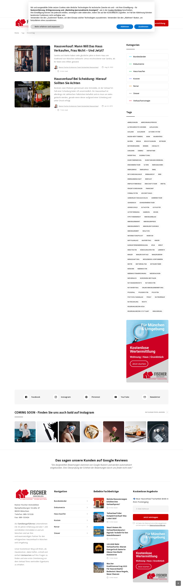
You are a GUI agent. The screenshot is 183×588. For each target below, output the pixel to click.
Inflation (146, 231)
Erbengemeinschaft (135, 179)
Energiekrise (132, 170)
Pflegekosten (143, 292)
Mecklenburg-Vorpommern (153, 259)
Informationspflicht (135, 236)
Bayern (130, 141)
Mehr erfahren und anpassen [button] (47, 581)
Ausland (131, 132)
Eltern (146, 165)
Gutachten (145, 207)
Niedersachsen (155, 273)
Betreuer (162, 141)
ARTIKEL (67, 23)
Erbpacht (148, 179)
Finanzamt (150, 188)
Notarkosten (150, 283)
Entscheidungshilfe (135, 174)
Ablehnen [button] (125, 581)
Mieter (130, 264)
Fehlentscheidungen (135, 188)
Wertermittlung (157, 23)
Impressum (133, 23)
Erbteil (163, 184)
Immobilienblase (150, 217)
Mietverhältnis (141, 264)
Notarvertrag (133, 288)
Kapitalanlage (133, 240)
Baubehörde (157, 136)
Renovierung (157, 311)
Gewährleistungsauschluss (138, 198)
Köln (153, 245)
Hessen (155, 212)
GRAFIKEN (88, 23)
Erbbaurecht (150, 174)
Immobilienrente (134, 226)
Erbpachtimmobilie (134, 184)
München (131, 269)
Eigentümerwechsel (135, 160)
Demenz (140, 151)
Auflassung (153, 127)
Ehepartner (151, 151)
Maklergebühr (157, 255)
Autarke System (154, 132)
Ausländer (141, 132)
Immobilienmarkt (134, 221)
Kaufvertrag (146, 240)
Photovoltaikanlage (135, 297)
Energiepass (144, 170)
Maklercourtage (142, 255)
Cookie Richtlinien (162, 583)
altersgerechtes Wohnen (137, 127)
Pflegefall (131, 292)
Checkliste (155, 146)
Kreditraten (132, 250)
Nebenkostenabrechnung (137, 273)
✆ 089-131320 (112, 23)
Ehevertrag (132, 155)
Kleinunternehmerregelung (138, 245)
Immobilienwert (133, 231)
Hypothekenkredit (134, 217)
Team (125, 23)
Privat (149, 297)
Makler (130, 255)
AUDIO (77, 23)
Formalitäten (133, 193)
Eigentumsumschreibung (154, 160)
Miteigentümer (155, 264)
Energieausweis (157, 165)
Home (17, 33)
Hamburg (146, 212)
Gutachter (157, 207)
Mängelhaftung (133, 259)
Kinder (157, 240)
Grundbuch (132, 203)
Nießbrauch (132, 278)
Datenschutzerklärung (157, 510)
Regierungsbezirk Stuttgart (138, 311)
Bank (148, 136)
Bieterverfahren (133, 146)
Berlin (138, 141)
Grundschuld (133, 207)
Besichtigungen (150, 141)
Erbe (159, 174)
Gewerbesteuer (156, 198)
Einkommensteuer (134, 165)
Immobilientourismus (151, 226)
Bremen (145, 146)
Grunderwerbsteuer (147, 203)
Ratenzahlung (133, 302)
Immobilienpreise (150, 221)
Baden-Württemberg (135, 136)
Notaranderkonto (135, 283)
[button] (54, 23)
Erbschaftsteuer (151, 184)
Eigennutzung (144, 155)
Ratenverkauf (160, 297)
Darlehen (131, 151)
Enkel (154, 170)
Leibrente (161, 250)
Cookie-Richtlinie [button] (115, 564)
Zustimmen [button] (143, 581)
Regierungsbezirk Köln (136, 306)
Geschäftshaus (146, 193)
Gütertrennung (134, 212)
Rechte (144, 302)
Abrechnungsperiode (149, 122)
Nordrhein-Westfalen (148, 278)
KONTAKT (100, 23)
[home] (28, 23)
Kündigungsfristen (147, 250)
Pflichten (155, 292)
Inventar (150, 236)
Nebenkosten (142, 269)
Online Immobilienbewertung (152, 288)
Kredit (160, 245)
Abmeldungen (133, 122)
